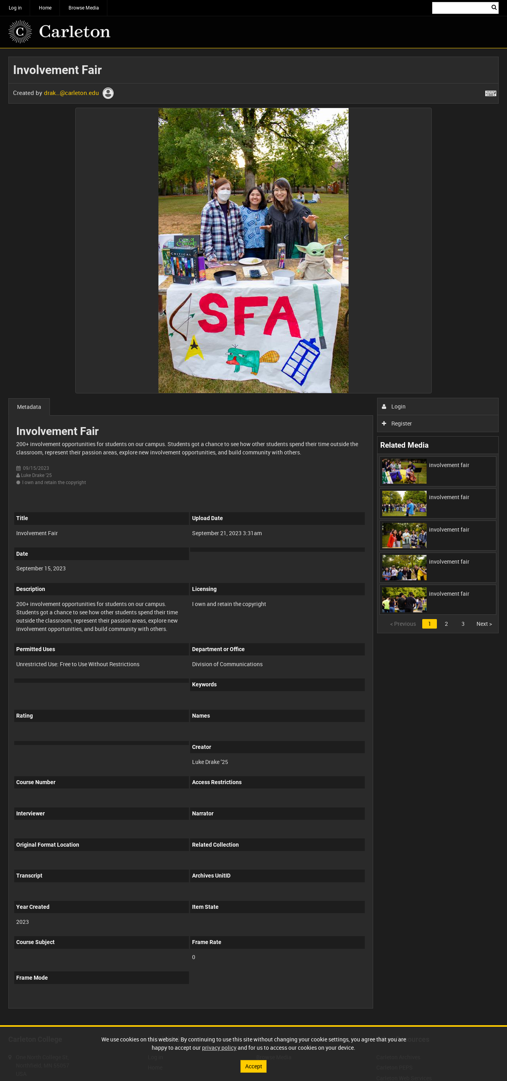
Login (394, 406)
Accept (253, 1066)
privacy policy (219, 1047)
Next (484, 623)
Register (397, 423)
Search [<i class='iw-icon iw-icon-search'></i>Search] (494, 7)
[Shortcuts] (490, 92)
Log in (15, 7)
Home (45, 7)
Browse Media (84, 7)
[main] (253, 537)
